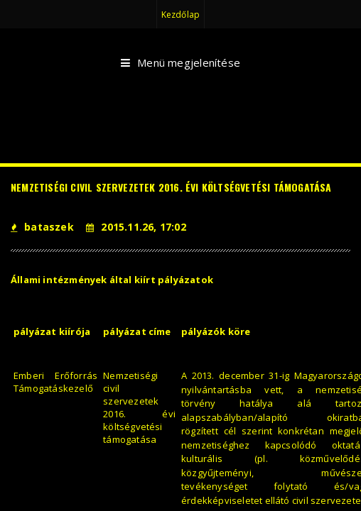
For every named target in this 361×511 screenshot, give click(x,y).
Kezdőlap (180, 15)
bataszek (42, 226)
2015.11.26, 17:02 (136, 226)
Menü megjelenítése (180, 63)
